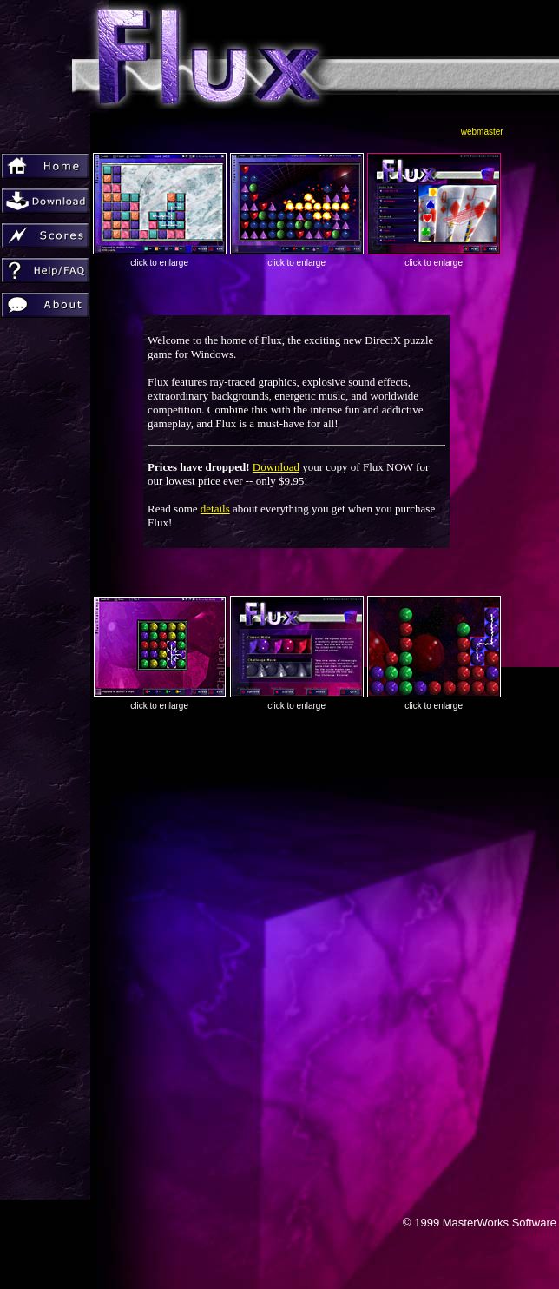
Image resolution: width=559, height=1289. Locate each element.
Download (276, 466)
